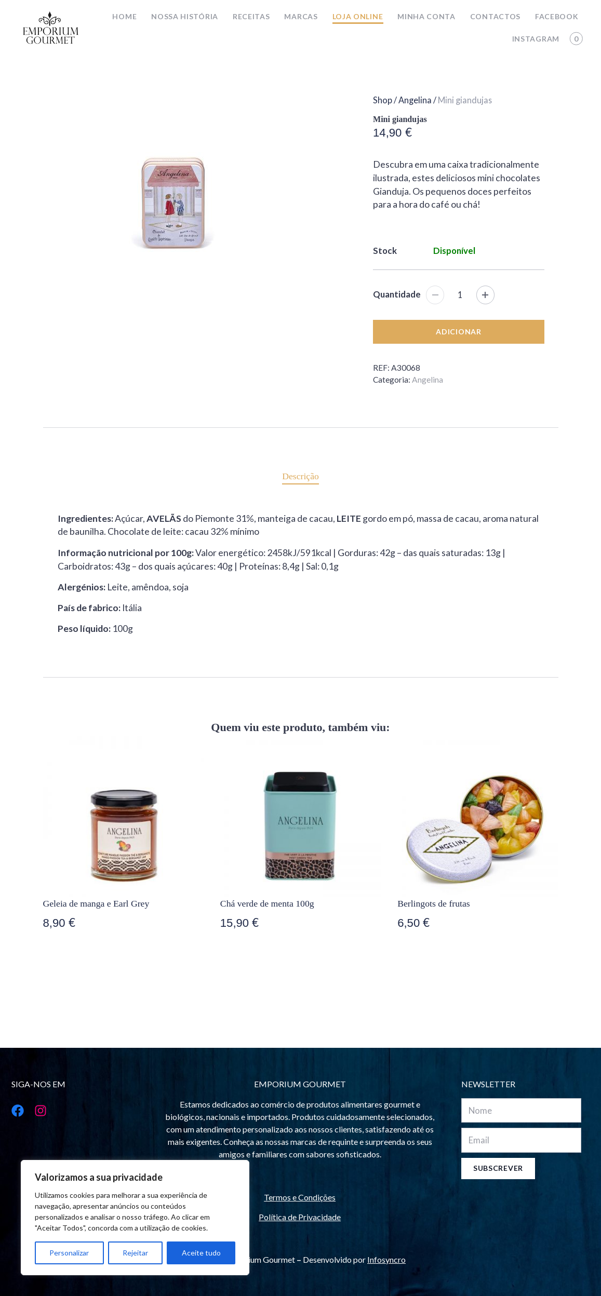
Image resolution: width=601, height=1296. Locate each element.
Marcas (300, 16)
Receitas (251, 16)
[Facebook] (14, 1110)
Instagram (535, 38)
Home (124, 16)
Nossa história (184, 16)
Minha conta (426, 16)
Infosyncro (386, 1259)
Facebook (557, 16)
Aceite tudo (201, 1252)
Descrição (300, 476)
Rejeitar (135, 1252)
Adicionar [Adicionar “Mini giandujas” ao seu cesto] (458, 331)
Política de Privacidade (300, 1217)
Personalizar (69, 1252)
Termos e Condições (300, 1197)
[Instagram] (37, 1110)
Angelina (415, 100)
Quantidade (397, 294)
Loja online (357, 16)
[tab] (300, 476)
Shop (382, 100)
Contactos (495, 16)
